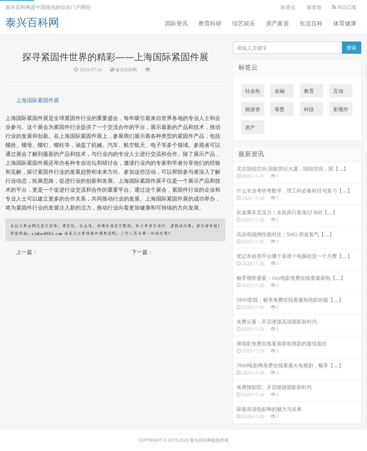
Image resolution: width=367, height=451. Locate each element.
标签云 (288, 7)
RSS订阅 (344, 7)
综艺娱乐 (243, 23)
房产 (250, 129)
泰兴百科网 (32, 22)
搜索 (352, 47)
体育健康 (344, 23)
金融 (280, 92)
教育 (309, 92)
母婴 (280, 111)
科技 (309, 111)
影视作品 (340, 111)
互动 (338, 92)
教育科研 (210, 23)
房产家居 (277, 23)
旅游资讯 (252, 111)
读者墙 (313, 7)
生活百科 (311, 23)
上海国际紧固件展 (37, 100)
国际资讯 (176, 23)
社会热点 (252, 92)
